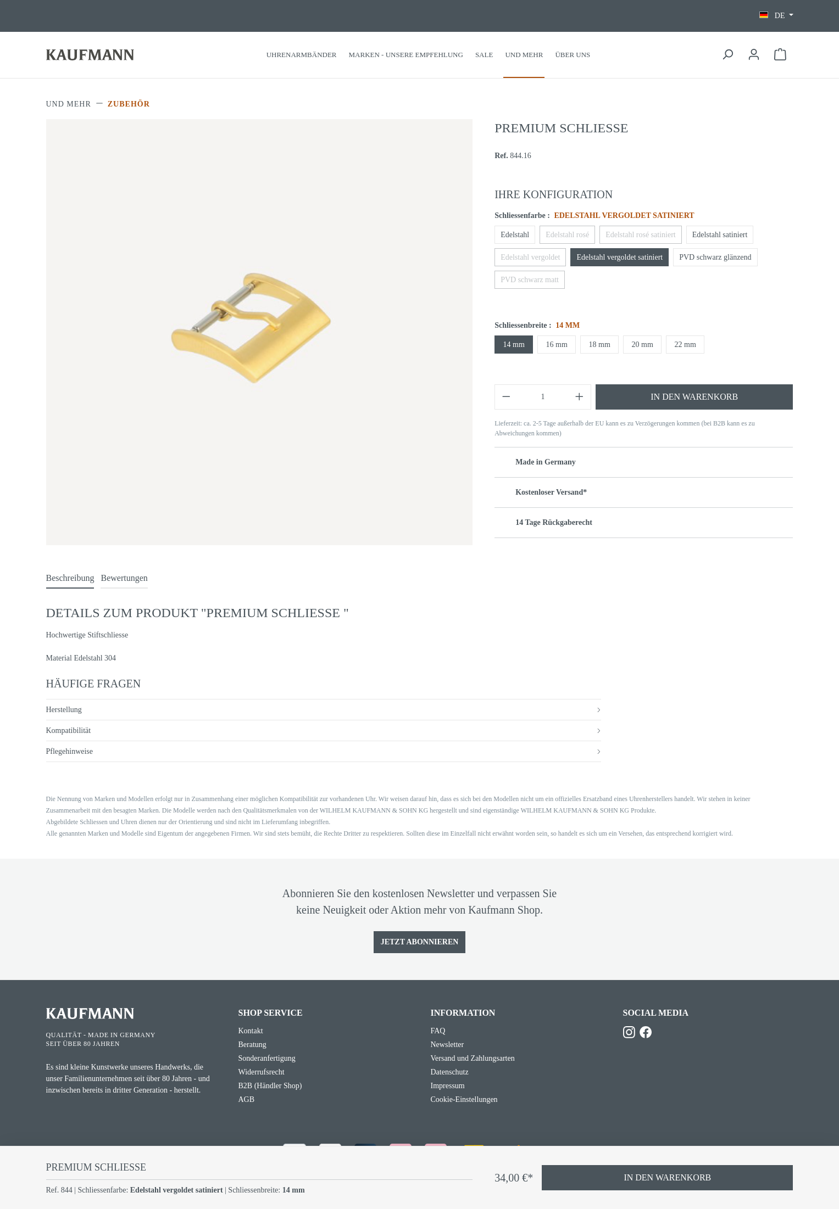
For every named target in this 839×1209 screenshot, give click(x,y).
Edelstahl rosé (567, 235)
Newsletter (447, 1044)
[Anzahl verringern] (506, 397)
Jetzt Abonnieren (420, 942)
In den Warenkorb (694, 396)
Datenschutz (450, 1072)
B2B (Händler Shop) (270, 1086)
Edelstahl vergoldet (530, 257)
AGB (246, 1099)
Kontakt (250, 1031)
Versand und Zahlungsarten (473, 1058)
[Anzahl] (543, 397)
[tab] (70, 579)
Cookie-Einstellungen (464, 1099)
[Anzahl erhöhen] (579, 397)
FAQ (438, 1031)
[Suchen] (727, 54)
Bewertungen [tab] (124, 578)
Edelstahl (515, 235)
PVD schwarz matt (530, 280)
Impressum (448, 1086)
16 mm (557, 344)
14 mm (514, 344)
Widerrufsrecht (261, 1072)
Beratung (252, 1044)
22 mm (685, 344)
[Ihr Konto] (754, 54)
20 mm (642, 344)
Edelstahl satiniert (720, 235)
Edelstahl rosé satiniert (640, 235)
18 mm (599, 344)
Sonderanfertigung (267, 1058)
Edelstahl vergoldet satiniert (619, 257)
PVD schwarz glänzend (715, 257)
